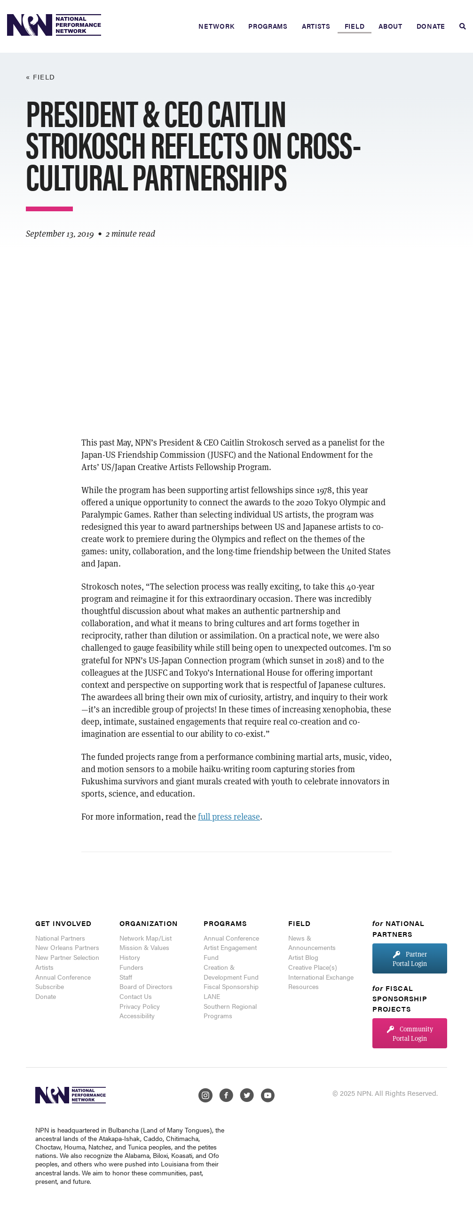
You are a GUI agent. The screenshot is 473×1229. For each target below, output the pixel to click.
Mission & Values (144, 947)
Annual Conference (63, 977)
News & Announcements (312, 942)
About (390, 26)
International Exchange (321, 977)
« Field (40, 76)
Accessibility (137, 1015)
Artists (316, 26)
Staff (125, 977)
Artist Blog (303, 957)
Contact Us (135, 996)
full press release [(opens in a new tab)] (229, 816)
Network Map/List (145, 937)
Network (216, 26)
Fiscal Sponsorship (231, 986)
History (129, 957)
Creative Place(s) (312, 967)
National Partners (60, 937)
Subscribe (49, 986)
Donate (431, 26)
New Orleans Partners (67, 947)
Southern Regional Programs (230, 1011)
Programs (268, 26)
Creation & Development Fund (231, 972)
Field (355, 26)
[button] (409, 958)
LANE (212, 996)
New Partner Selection (67, 957)
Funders (131, 967)
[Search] (459, 26)
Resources (303, 986)
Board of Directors (146, 986)
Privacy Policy (139, 1006)
